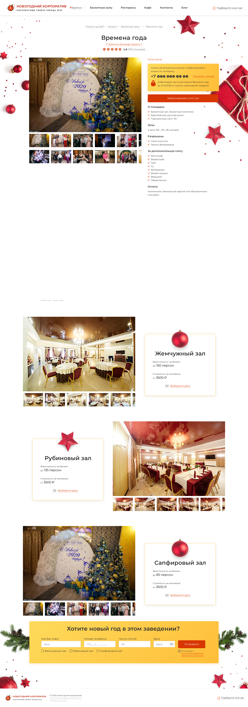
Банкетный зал (155, 59)
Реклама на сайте (58, 700)
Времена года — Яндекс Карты (52, 300)
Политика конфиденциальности (66, 698)
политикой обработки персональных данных (192, 654)
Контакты (166, 7)
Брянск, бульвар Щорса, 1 (125, 44)
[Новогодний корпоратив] (36, 7)
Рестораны (128, 7)
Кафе (147, 7)
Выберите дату (180, 385)
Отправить (192, 644)
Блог (184, 7)
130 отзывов (137, 49)
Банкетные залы (101, 7)
